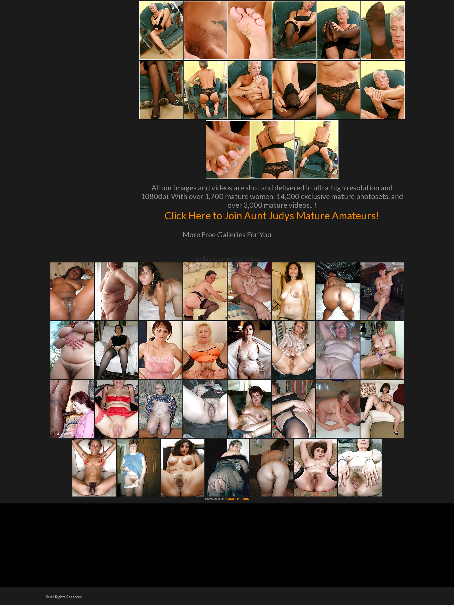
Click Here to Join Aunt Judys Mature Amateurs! (271, 215)
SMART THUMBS (237, 499)
